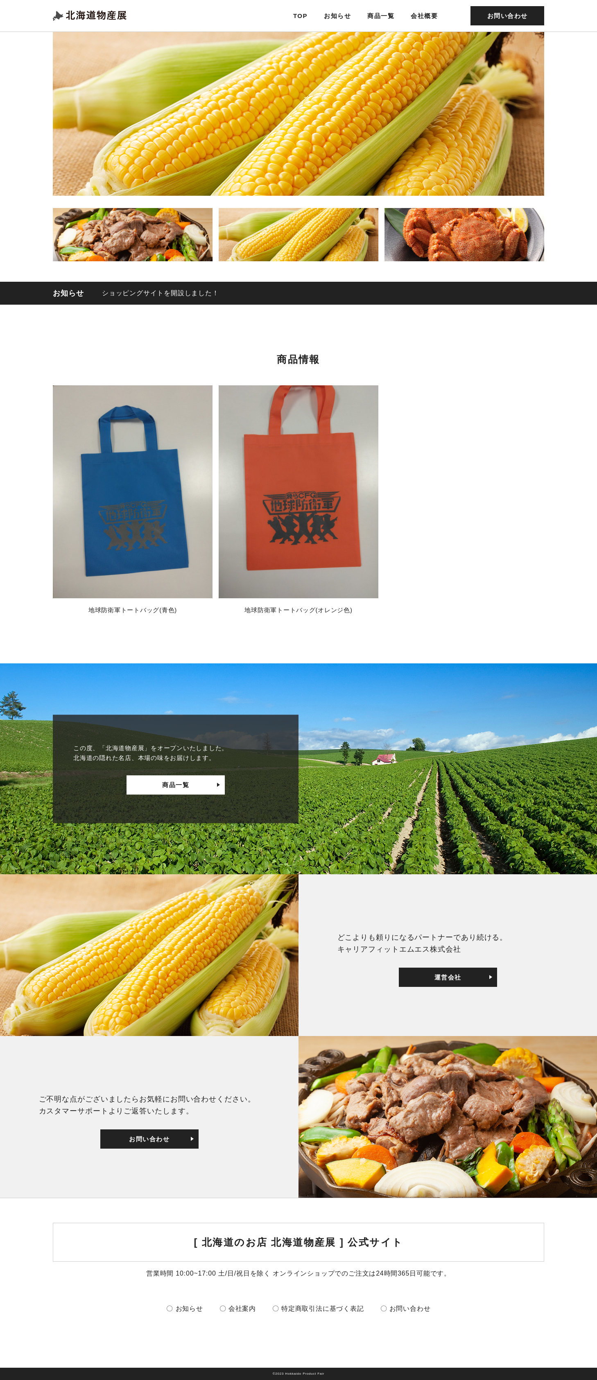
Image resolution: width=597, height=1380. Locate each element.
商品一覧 (380, 15)
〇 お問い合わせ (405, 1308)
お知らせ (337, 15)
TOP (300, 15)
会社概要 (424, 15)
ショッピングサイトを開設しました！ (160, 293)
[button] (133, 234)
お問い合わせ (507, 15)
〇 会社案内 (237, 1308)
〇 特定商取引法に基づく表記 (318, 1308)
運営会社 (447, 977)
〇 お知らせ (184, 1308)
